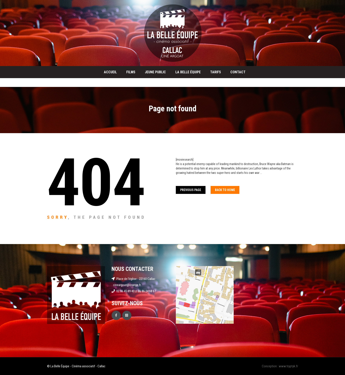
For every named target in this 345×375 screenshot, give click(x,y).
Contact (238, 72)
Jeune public (155, 72)
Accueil (110, 72)
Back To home (225, 190)
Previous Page (190, 190)
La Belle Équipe (188, 72)
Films (130, 72)
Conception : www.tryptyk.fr (280, 366)
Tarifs (215, 72)
